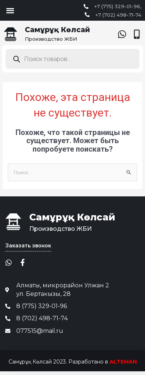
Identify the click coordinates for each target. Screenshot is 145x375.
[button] (10, 10)
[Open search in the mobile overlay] (72, 58)
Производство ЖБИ (51, 39)
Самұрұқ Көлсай (57, 30)
